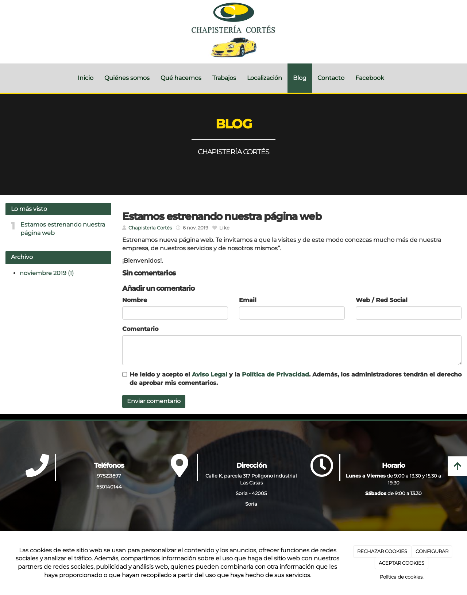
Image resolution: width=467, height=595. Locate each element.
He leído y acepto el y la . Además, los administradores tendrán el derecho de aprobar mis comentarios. (296, 378)
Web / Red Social (382, 300)
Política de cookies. (402, 577)
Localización (264, 77)
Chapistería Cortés (150, 228)
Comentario (140, 328)
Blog (299, 77)
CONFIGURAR (432, 551)
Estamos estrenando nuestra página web (62, 228)
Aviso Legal (209, 374)
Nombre (134, 300)
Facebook (369, 77)
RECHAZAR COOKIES (382, 551)
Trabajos (224, 77)
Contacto (330, 77)
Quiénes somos (127, 77)
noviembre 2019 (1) (47, 273)
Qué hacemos (181, 77)
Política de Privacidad (275, 374)
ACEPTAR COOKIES (401, 563)
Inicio (85, 77)
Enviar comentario (154, 401)
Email (247, 300)
